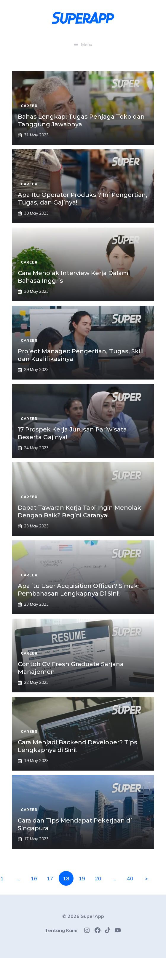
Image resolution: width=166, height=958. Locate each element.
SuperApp (92, 916)
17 (50, 878)
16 (34, 878)
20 (98, 878)
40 (130, 878)
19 (82, 878)
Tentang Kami (61, 930)
